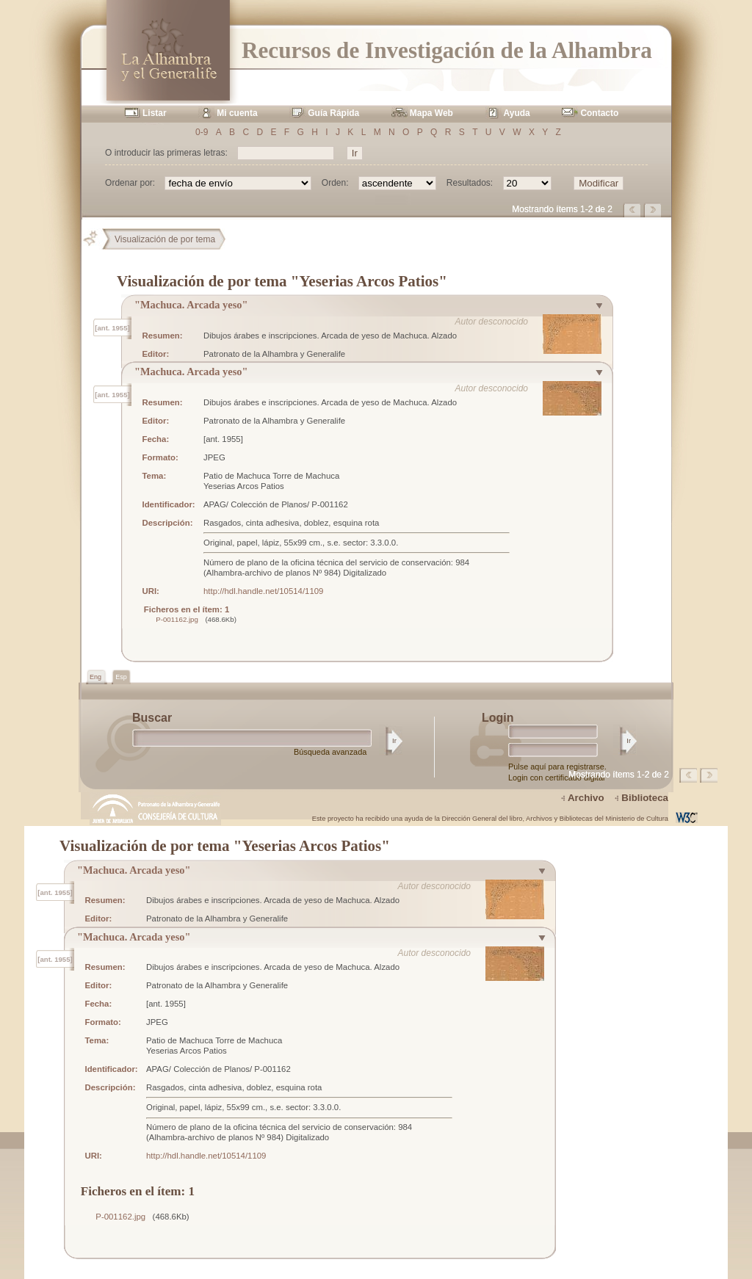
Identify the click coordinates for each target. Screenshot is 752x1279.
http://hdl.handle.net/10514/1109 (263, 591)
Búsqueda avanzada (330, 751)
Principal (96, 239)
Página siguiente (653, 210)
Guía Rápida (333, 113)
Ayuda (517, 113)
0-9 (201, 132)
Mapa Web (431, 113)
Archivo (586, 797)
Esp (121, 677)
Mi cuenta (237, 113)
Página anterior (633, 210)
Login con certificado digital (556, 777)
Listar (154, 113)
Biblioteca (644, 797)
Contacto (599, 113)
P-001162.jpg (177, 619)
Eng (97, 677)
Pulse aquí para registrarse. (557, 766)
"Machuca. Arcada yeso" (190, 305)
